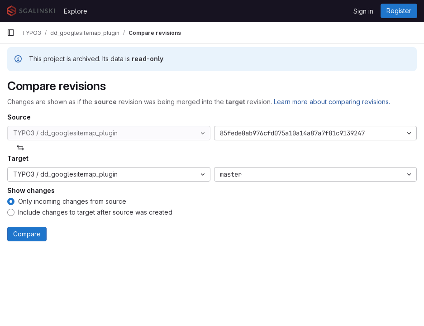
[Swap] (20, 147)
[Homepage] (31, 11)
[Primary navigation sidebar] (11, 32)
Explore (75, 11)
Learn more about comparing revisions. (332, 101)
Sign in (363, 11)
